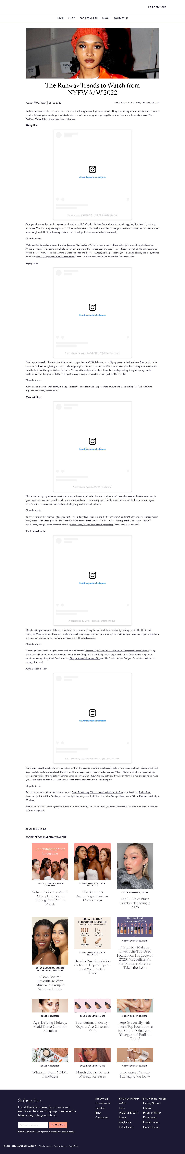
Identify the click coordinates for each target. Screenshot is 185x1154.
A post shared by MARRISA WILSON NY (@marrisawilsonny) (92, 353)
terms (55, 1131)
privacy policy (68, 1131)
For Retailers (157, 7)
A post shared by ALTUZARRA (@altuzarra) (92, 487)
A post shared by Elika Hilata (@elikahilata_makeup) (92, 621)
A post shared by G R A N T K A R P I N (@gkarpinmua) (93, 215)
